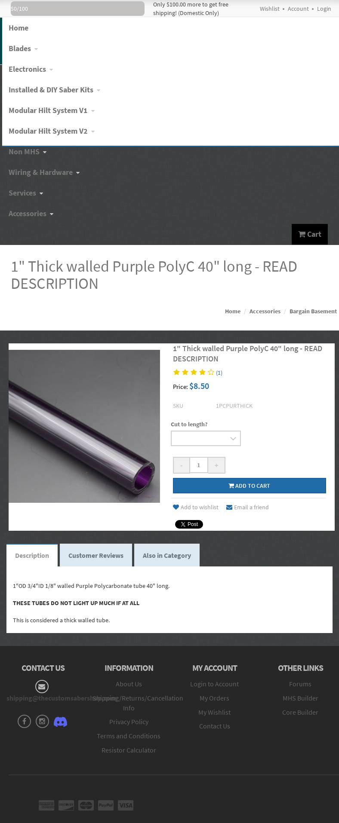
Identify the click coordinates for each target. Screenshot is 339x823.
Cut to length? (189, 424)
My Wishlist (214, 712)
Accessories (265, 311)
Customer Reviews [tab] (95, 555)
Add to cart (249, 486)
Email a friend (247, 507)
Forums (300, 683)
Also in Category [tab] (167, 555)
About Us (129, 683)
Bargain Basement (313, 311)
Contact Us (214, 726)
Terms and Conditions (128, 735)
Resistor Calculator (129, 750)
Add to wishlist (196, 507)
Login (324, 8)
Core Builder (300, 712)
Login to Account (214, 683)
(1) (219, 372)
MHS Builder (300, 698)
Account (298, 8)
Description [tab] (32, 555)
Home (232, 311)
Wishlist (270, 8)
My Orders (214, 698)
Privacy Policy (128, 721)
